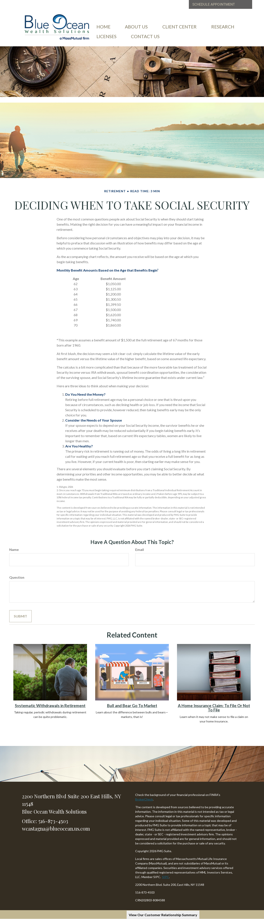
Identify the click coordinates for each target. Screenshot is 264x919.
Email (139, 549)
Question (16, 577)
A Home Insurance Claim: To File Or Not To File (214, 708)
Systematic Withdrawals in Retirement (50, 705)
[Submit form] (20, 616)
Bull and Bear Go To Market (132, 705)
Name (14, 549)
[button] (136, 30)
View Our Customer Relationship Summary (163, 915)
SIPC (165, 877)
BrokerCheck (144, 799)
